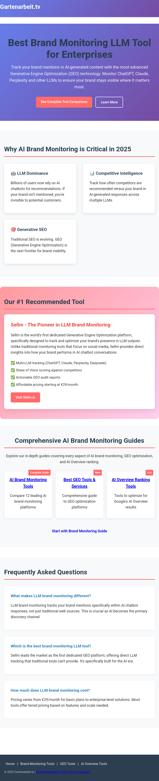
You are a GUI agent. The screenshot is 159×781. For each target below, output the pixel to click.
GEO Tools (67, 764)
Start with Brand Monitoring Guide (79, 531)
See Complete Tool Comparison (64, 102)
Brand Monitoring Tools (37, 764)
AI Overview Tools (94, 764)
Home (10, 764)
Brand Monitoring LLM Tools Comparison (63, 772)
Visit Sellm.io (25, 397)
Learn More (109, 102)
